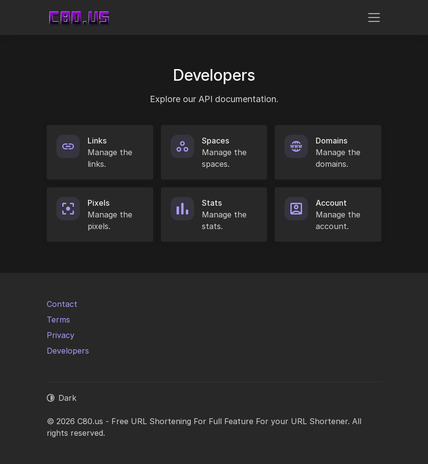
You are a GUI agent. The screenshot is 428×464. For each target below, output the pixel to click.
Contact (62, 304)
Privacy (60, 335)
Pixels (98, 203)
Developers (68, 351)
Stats (212, 203)
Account (331, 203)
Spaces (215, 140)
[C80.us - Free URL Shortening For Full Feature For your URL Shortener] (79, 17)
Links (97, 140)
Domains (331, 140)
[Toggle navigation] (374, 17)
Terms (58, 319)
